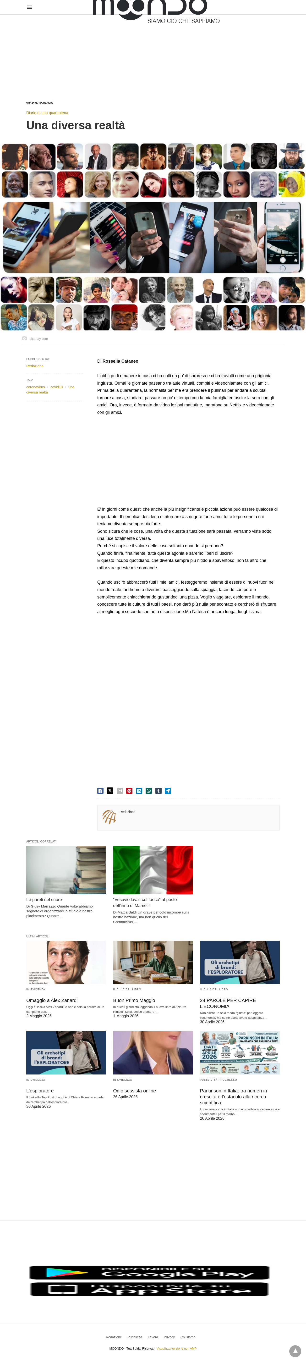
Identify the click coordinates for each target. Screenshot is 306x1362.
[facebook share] (100, 791)
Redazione (128, 812)
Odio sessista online (134, 1090)
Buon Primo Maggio (134, 1000)
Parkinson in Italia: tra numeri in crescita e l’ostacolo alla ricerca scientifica (233, 1096)
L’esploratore (40, 1090)
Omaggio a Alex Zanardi (52, 1000)
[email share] (120, 791)
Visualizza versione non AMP (177, 1348)
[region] (153, 53)
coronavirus (35, 387)
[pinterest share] (129, 791)
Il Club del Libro (127, 989)
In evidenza (35, 989)
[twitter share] (110, 790)
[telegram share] (168, 791)
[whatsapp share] (149, 791)
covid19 (56, 387)
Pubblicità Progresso (218, 1080)
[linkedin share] (139, 791)
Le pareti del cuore (44, 899)
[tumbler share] (158, 791)
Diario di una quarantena (47, 113)
